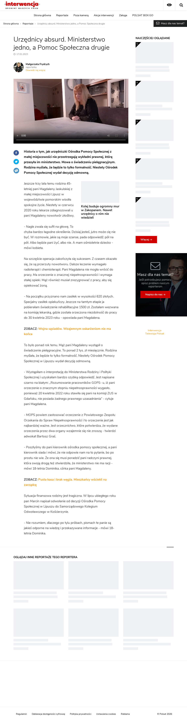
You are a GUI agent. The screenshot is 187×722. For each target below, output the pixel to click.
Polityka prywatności (80, 714)
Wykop (16, 170)
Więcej (145, 239)
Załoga (123, 15)
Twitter (16, 161)
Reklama (125, 714)
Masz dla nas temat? (172, 23)
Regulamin (21, 714)
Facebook (16, 153)
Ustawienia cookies (106, 714)
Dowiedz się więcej (35, 70)
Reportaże (62, 15)
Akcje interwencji (104, 15)
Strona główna (42, 15)
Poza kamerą (80, 15)
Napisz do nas (153, 294)
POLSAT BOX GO (142, 15)
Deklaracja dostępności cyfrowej (48, 714)
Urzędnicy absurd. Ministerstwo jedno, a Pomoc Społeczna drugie (71, 24)
